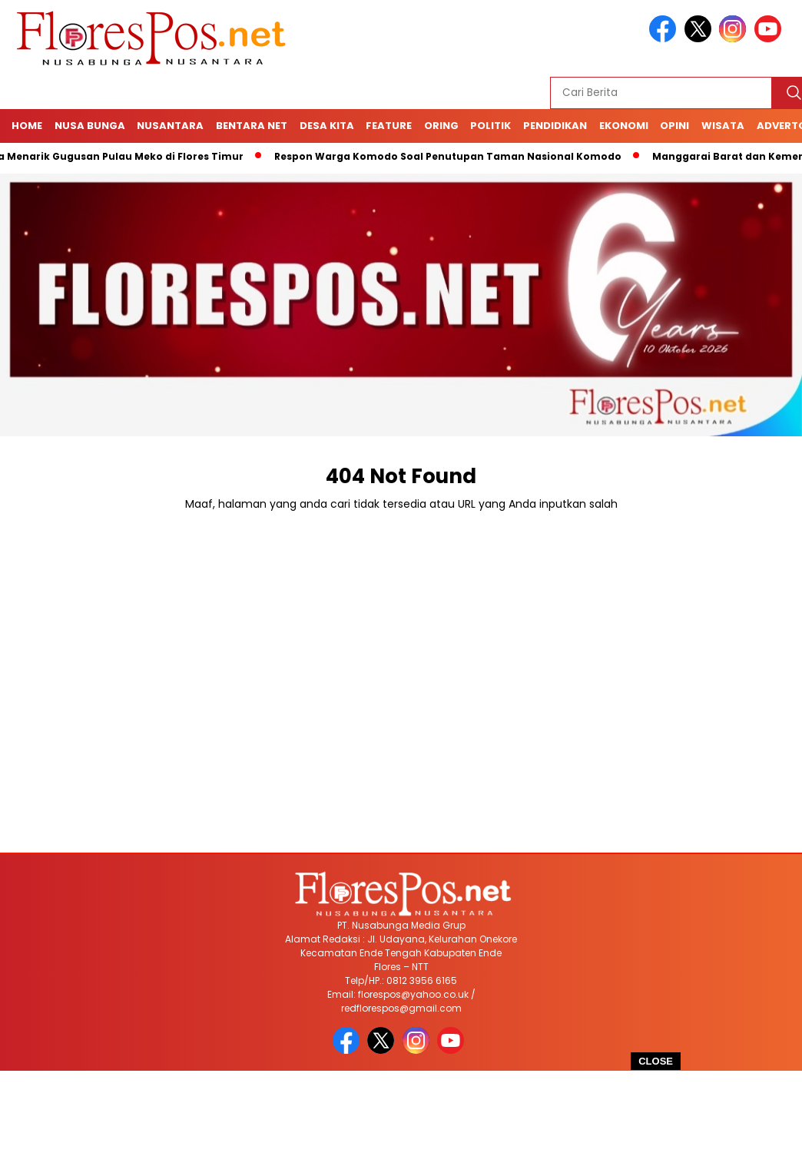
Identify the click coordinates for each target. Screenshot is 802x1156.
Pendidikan (555, 125)
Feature (389, 125)
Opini (674, 125)
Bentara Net (251, 125)
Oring (441, 125)
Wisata (722, 125)
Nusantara (170, 125)
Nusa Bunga (90, 125)
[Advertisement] (401, 1113)
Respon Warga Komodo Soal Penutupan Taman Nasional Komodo (453, 156)
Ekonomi (623, 125)
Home (27, 125)
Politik (490, 125)
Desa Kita (327, 125)
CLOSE (655, 1061)
